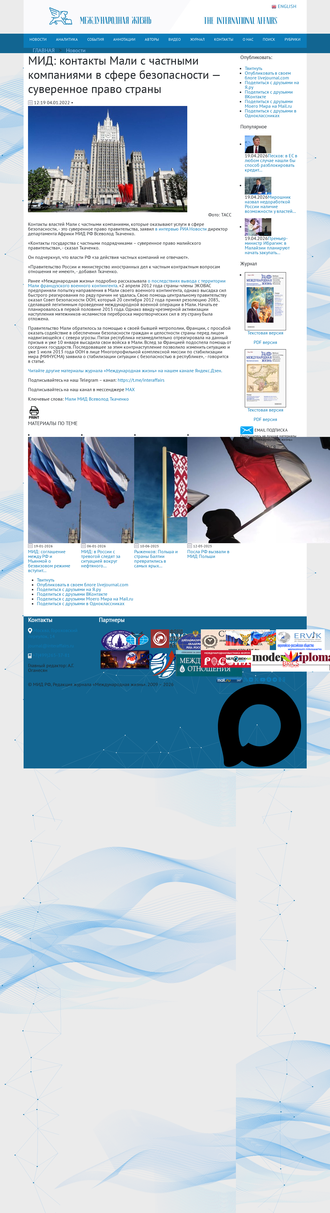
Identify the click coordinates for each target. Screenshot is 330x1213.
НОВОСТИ (38, 39)
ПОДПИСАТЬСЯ (260, 447)
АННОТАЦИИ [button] (124, 39)
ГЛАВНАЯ (44, 50)
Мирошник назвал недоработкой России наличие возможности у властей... (270, 204)
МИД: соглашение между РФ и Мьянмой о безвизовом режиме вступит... (49, 560)
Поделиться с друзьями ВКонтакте (269, 94)
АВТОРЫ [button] (152, 39)
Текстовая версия (265, 333)
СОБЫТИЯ (95, 39)
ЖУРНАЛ (197, 39)
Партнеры (111, 620)
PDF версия (265, 342)
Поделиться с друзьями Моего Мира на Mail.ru (269, 103)
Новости (76, 50)
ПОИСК (269, 39)
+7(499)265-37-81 (51, 655)
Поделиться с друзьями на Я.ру (272, 84)
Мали (70, 399)
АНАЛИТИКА (67, 39)
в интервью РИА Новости (181, 229)
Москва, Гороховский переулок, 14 (53, 633)
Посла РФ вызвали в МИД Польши (208, 553)
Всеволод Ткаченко (109, 399)
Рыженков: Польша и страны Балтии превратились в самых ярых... (156, 558)
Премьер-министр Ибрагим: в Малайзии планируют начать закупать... (267, 245)
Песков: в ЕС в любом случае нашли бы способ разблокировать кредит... (271, 163)
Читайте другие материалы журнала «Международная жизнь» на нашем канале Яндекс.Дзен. (125, 370)
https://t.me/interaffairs (141, 380)
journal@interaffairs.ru (51, 646)
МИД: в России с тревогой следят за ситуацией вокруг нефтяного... (100, 558)
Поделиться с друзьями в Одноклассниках (270, 113)
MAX (130, 389)
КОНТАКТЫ (223, 39)
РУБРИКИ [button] (293, 39)
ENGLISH (284, 6)
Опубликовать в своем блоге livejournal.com (268, 75)
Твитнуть (253, 68)
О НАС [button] (248, 39)
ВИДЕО (174, 39)
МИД (82, 399)
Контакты (40, 620)
